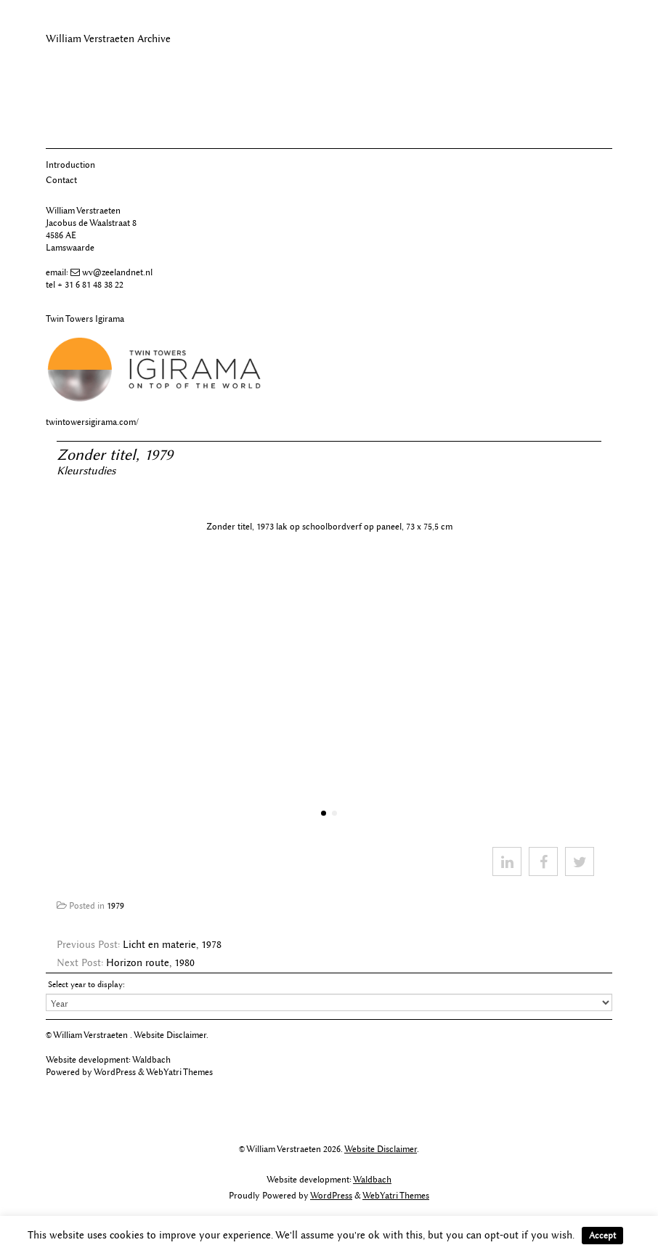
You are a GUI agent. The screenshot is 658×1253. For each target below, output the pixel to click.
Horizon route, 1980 (150, 963)
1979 (115, 905)
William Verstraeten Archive (108, 39)
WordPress (115, 1071)
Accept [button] (602, 1235)
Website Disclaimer (170, 1034)
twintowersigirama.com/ (92, 421)
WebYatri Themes (179, 1071)
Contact (61, 179)
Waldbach (151, 1059)
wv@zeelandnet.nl (117, 272)
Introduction (70, 164)
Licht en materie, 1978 (172, 944)
